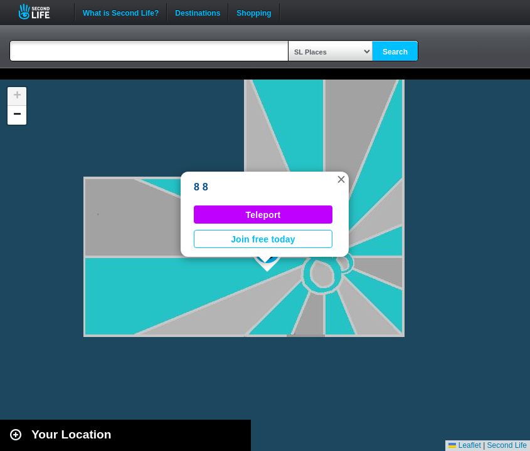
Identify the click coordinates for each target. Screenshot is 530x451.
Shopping (253, 12)
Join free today (263, 239)
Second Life (41, 11)
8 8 (201, 187)
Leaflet (464, 445)
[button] (341, 179)
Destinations (197, 12)
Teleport (263, 215)
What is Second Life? (121, 12)
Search (395, 52)
